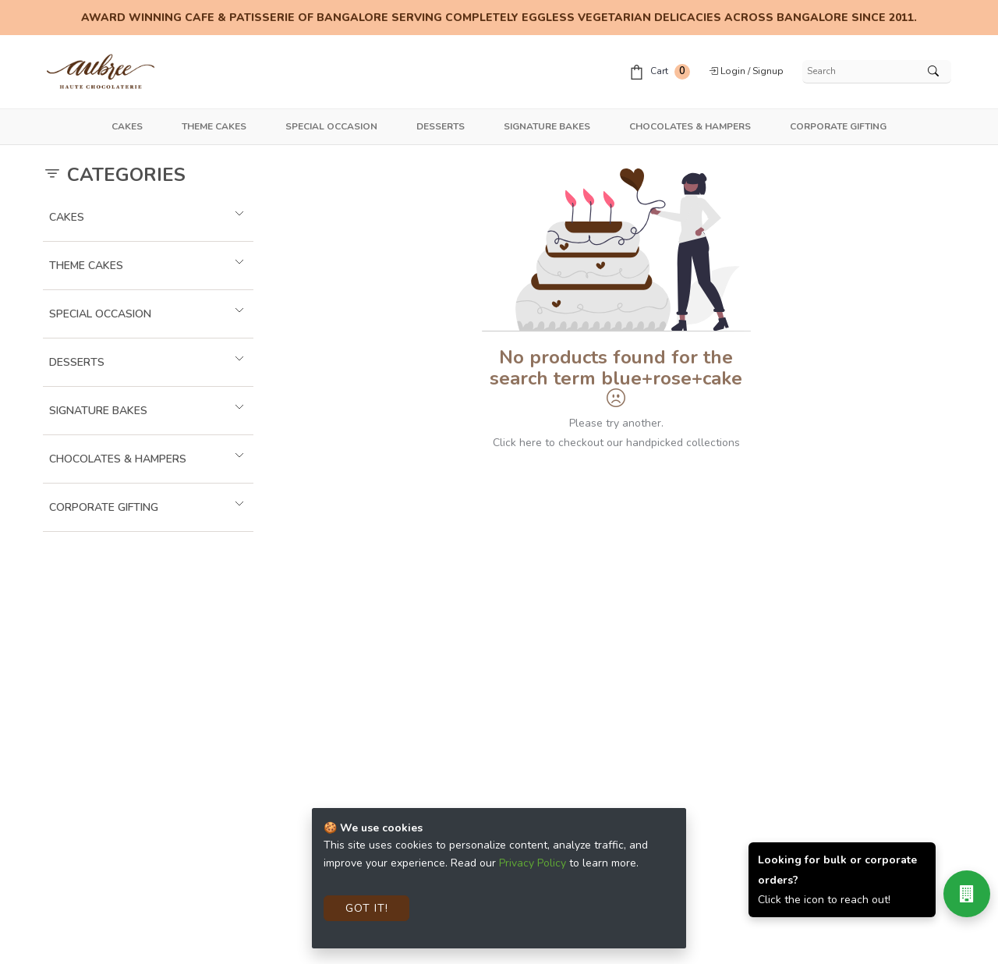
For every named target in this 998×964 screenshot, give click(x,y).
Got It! (366, 908)
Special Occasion (331, 126)
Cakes (127, 126)
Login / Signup (746, 71)
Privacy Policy (532, 863)
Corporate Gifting (838, 126)
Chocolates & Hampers (690, 126)
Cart (659, 72)
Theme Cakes (214, 126)
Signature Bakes (547, 126)
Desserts (440, 126)
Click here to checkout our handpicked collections (616, 442)
